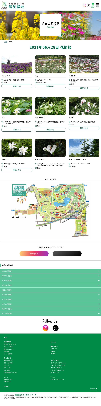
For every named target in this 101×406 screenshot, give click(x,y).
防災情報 (6, 351)
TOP (5, 338)
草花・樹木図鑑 (8, 363)
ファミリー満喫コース (56, 367)
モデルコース (55, 360)
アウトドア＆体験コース (57, 370)
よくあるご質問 (8, 346)
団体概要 (6, 386)
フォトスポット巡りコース (58, 365)
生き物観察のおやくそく (10, 372)
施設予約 (53, 353)
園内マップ (54, 349)
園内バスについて (9, 349)
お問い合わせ (7, 381)
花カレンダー (7, 367)
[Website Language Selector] (93, 388)
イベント (53, 342)
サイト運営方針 (8, 354)
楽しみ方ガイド (55, 372)
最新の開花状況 (8, 360)
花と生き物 (7, 358)
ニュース (6, 377)
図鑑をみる (17, 86)
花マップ (6, 365)
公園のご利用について (10, 344)
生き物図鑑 (7, 370)
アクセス (53, 377)
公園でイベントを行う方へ (57, 379)
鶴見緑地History (8, 379)
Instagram (34, 253)
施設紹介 (53, 351)
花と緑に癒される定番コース (58, 363)
